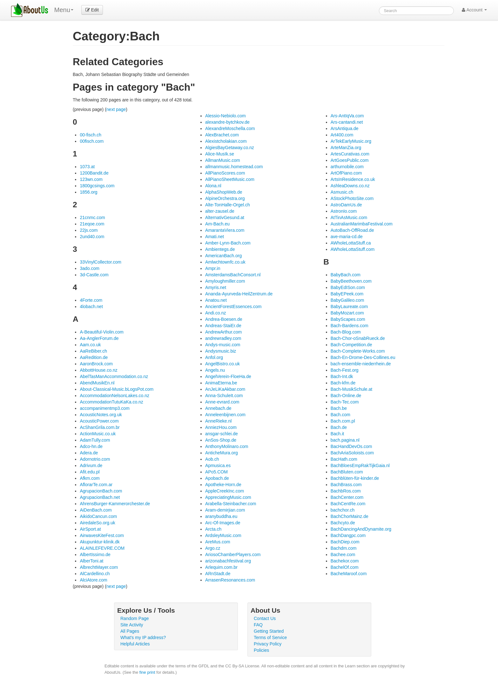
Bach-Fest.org (345, 370)
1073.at (87, 166)
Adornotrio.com (95, 459)
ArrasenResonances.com (230, 579)
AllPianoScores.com (225, 173)
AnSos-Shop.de (220, 440)
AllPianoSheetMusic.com (229, 179)
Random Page (134, 618)
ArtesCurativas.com (350, 153)
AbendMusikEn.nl (97, 382)
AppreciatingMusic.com (228, 497)
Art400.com (342, 134)
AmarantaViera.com (224, 230)
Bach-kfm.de (343, 382)
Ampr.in (212, 268)
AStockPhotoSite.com (352, 198)
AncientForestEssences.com (233, 306)
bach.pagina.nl (345, 440)
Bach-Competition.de (351, 344)
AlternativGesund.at (224, 217)
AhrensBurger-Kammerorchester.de (115, 503)
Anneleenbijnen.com (225, 414)
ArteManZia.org (346, 147)
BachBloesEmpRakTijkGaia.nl (360, 465)
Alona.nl (213, 185)
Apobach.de (217, 478)
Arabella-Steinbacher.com (230, 503)
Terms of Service (270, 637)
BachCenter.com (347, 497)
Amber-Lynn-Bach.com (228, 242)
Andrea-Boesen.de (223, 319)
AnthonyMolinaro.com (226, 446)
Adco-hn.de (91, 446)
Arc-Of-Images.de (222, 522)
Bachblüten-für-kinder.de (355, 478)
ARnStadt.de (217, 573)
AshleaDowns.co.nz (350, 185)
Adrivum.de (91, 465)
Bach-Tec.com (345, 401)
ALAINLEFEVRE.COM (102, 548)
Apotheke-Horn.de (223, 484)
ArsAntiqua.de (345, 128)
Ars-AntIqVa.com (347, 115)
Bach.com (340, 414)
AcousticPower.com (99, 421)
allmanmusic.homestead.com (234, 166)
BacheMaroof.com (349, 573)
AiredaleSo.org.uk (97, 522)
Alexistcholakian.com (226, 141)
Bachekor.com (345, 560)
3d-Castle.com (94, 274)
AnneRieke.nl (218, 421)
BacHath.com (344, 459)
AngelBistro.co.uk (222, 363)
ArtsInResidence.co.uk (353, 179)
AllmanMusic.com (222, 160)
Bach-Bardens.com (349, 325)
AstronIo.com (344, 211)
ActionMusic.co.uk (98, 433)
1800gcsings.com (97, 185)
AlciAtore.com (93, 579)
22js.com (89, 230)
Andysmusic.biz (220, 351)
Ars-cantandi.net (347, 122)
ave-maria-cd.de (347, 236)
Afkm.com (89, 478)
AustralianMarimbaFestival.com (362, 223)
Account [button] (474, 9)
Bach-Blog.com (346, 331)
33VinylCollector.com (100, 262)
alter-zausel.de (219, 211)
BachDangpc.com (348, 535)
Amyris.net (215, 287)
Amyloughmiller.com (225, 281)
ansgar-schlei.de (221, 433)
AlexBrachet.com (222, 134)
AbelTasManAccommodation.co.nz (114, 376)
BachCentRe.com (348, 503)
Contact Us (265, 618)
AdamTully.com (95, 440)
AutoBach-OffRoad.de (352, 230)
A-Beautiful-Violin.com (101, 331)
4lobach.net (91, 306)
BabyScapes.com (348, 319)
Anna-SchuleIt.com (224, 395)
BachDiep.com (345, 541)
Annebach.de (218, 408)
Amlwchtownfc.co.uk (225, 262)
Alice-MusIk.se (219, 153)
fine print (147, 672)
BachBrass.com (346, 484)
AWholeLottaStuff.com (353, 249)
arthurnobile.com (347, 166)
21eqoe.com (92, 223)
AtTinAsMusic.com (349, 217)
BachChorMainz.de (349, 516)
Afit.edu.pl (89, 471)
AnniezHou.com (221, 427)
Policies (261, 650)
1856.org (88, 192)
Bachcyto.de (343, 522)
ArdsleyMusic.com (223, 535)
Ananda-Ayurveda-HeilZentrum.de (239, 293)
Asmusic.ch (342, 192)
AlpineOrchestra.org (225, 198)
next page (116, 109)
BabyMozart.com (347, 312)
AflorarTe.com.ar (96, 484)
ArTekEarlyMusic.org (351, 141)
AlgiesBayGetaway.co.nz (229, 147)
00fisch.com (92, 141)
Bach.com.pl (343, 421)
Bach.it (337, 433)
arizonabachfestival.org (228, 560)
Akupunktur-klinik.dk (99, 541)
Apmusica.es (218, 465)
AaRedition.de (94, 357)
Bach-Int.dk (342, 376)
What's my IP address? (143, 637)
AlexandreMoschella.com (230, 128)
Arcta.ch (213, 529)
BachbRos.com (346, 490)
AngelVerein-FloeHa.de (228, 376)
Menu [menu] (63, 9)
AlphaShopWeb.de (223, 192)
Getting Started (269, 631)
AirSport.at (90, 529)
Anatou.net (216, 300)
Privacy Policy (267, 643)
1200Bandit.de (94, 173)
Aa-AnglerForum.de (99, 338)
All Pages (129, 631)
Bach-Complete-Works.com (358, 351)
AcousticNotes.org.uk (101, 414)
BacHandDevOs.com (351, 446)
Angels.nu (215, 370)
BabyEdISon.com (348, 287)
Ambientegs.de (220, 249)
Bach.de (339, 427)
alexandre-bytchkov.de (227, 122)
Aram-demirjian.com (225, 510)
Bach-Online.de (346, 395)
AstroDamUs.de (346, 204)
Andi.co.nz (215, 312)
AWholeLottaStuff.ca (351, 242)
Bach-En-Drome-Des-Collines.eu (363, 357)
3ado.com (89, 268)
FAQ (258, 624)
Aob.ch (212, 459)
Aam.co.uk (90, 344)
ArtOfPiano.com (346, 173)
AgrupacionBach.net (100, 497)
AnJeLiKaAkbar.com (225, 389)
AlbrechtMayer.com (99, 567)
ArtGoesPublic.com (350, 160)
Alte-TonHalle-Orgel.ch (227, 204)
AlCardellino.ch (95, 573)
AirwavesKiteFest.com (102, 535)
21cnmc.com (92, 217)
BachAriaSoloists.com (352, 452)
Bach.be (339, 408)
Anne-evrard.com (222, 401)
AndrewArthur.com (223, 331)
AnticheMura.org (221, 452)
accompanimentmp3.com (104, 408)
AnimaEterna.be (221, 382)
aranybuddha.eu (221, 516)
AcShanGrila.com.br (99, 427)
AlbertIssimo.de (95, 554)
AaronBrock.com (96, 363)
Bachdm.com (344, 548)
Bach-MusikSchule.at (352, 389)
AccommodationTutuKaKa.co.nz (111, 401)
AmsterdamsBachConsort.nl (232, 274)
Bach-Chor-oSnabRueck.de (358, 338)
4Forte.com (91, 300)
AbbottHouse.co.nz (98, 370)
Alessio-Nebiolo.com (225, 115)
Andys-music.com (222, 344)
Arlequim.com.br (221, 567)
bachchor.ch (343, 510)
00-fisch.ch (90, 134)
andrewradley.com (223, 338)
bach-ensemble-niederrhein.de (361, 363)
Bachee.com (343, 554)
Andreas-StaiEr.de (223, 325)
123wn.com (91, 179)
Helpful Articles (135, 643)
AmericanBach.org (223, 255)
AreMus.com (217, 541)
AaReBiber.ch (93, 351)
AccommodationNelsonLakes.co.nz (114, 395)
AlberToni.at (91, 560)
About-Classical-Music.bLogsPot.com (116, 389)
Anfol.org (214, 357)
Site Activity (131, 624)
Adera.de (89, 452)
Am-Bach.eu (217, 223)
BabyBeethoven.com (351, 281)
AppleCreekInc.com (224, 490)
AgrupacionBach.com (101, 490)
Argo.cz (212, 548)
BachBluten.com (347, 471)
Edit (92, 9)
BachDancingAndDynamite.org (361, 529)
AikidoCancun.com (98, 516)
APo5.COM (216, 471)
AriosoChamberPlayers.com (232, 554)
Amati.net (214, 236)
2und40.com (92, 236)
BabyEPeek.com (347, 293)
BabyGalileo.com (347, 300)
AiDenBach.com (95, 510)
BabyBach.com (345, 274)
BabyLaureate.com (349, 306)
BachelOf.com (345, 567)
